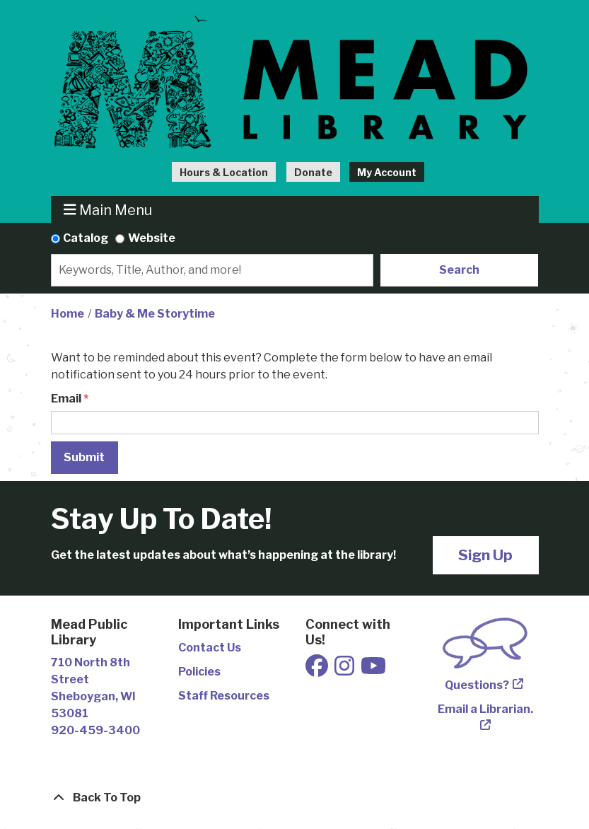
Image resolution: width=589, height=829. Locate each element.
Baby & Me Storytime (155, 313)
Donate (313, 172)
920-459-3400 (95, 730)
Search (459, 270)
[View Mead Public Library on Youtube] (373, 670)
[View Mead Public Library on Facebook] (317, 670)
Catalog (85, 238)
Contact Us (209, 647)
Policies (199, 671)
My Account (386, 172)
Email (66, 398)
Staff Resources (223, 695)
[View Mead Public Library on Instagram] (345, 670)
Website (151, 238)
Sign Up (485, 555)
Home (67, 313)
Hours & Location (224, 172)
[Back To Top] (295, 798)
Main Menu (108, 210)
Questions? (477, 685)
